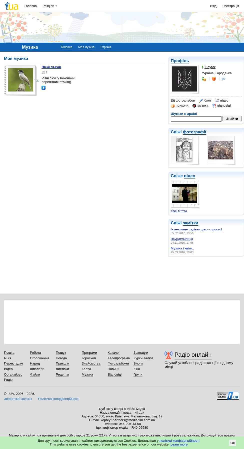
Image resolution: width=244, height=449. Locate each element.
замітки (190, 223)
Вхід (213, 6)
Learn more (179, 444)
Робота (35, 352)
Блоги (138, 363)
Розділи (48, 6)
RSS (7, 358)
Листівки (62, 369)
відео (221, 101)
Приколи (62, 363)
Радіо (8, 380)
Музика (87, 374)
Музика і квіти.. (182, 248)
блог (205, 101)
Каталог (114, 352)
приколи (179, 106)
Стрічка (105, 47)
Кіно (137, 369)
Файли (35, 374)
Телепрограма (119, 358)
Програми (89, 352)
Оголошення (40, 358)
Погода (61, 358)
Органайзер (13, 374)
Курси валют (143, 358)
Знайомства (91, 363)
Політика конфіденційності (58, 399)
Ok (232, 443)
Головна (30, 6)
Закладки (141, 352)
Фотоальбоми (118, 363)
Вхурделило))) (182, 239)
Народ (35, 363)
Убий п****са (179, 210)
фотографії (194, 132)
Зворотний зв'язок (18, 399)
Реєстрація (230, 6)
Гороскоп (89, 358)
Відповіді (115, 374)
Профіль (180, 60)
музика (200, 106)
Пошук (61, 352)
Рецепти (62, 374)
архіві (192, 114)
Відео (8, 369)
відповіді (221, 106)
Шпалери (37, 369)
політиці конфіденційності (180, 440)
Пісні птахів (51, 67)
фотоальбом (183, 101)
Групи (138, 374)
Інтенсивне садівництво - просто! (196, 229)
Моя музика (86, 47)
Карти (86, 369)
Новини (114, 369)
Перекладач (13, 363)
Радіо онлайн (193, 354)
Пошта (9, 352)
